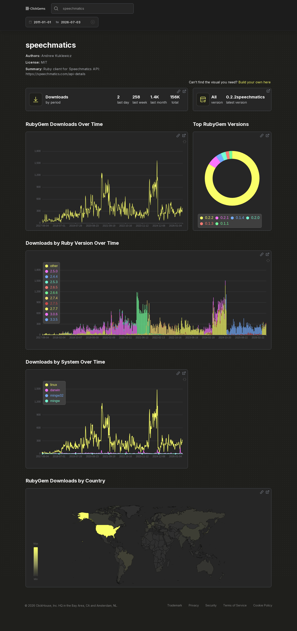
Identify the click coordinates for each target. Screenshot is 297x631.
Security (211, 605)
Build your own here (254, 82)
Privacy (194, 605)
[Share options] (179, 91)
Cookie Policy (262, 605)
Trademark (174, 605)
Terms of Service (235, 605)
